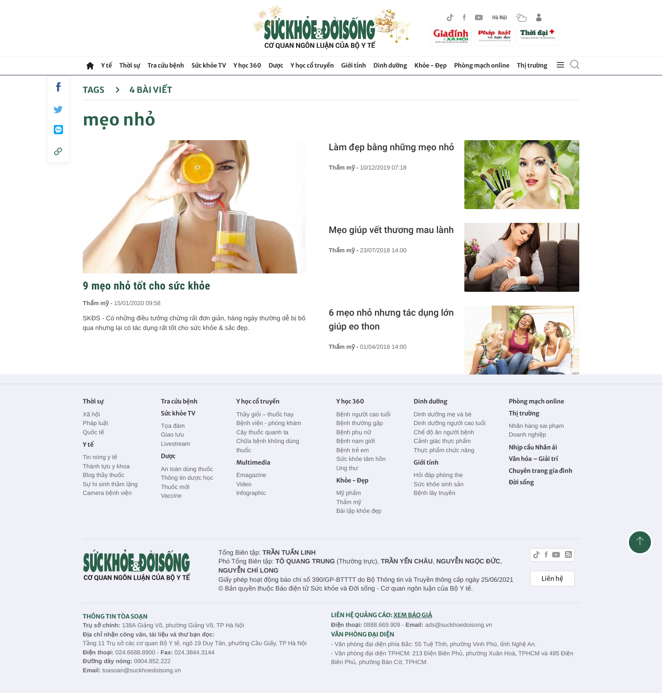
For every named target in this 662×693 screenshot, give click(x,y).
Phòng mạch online (481, 65)
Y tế (106, 65)
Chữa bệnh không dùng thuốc (267, 445)
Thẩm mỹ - (98, 303)
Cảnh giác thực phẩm (442, 440)
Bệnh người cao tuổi (363, 414)
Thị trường (532, 65)
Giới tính (353, 65)
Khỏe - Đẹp (431, 65)
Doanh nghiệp (527, 434)
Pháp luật (95, 423)
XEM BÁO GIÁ (413, 615)
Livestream (175, 443)
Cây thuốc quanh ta (262, 432)
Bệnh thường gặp (359, 423)
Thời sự (129, 65)
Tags (101, 90)
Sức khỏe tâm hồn (361, 458)
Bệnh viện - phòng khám (268, 423)
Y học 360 (248, 65)
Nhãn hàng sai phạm (536, 425)
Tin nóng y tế (100, 457)
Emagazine (251, 474)
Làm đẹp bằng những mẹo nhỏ (391, 147)
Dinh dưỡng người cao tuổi (449, 423)
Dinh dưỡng (390, 65)
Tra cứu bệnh (166, 65)
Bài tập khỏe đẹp (358, 510)
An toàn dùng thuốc (187, 469)
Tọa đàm (173, 425)
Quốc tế (93, 432)
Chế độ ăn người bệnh (444, 432)
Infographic (251, 492)
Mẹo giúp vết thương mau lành (391, 229)
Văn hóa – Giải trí (533, 458)
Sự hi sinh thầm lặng (110, 484)
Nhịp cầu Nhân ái (533, 447)
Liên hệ (552, 578)
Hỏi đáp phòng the (438, 474)
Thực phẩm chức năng (444, 450)
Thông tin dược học (187, 477)
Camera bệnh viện (107, 492)
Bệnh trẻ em (352, 450)
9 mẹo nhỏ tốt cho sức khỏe (146, 285)
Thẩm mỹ (348, 502)
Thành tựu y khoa (106, 466)
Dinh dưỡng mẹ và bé (443, 414)
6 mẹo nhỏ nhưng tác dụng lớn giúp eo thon (391, 319)
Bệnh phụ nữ (353, 432)
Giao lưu (172, 434)
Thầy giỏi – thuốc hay (265, 414)
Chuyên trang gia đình (540, 470)
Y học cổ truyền (312, 65)
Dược (275, 65)
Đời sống (521, 482)
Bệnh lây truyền (435, 492)
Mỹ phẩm (348, 492)
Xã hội (91, 414)
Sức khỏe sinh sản (438, 484)
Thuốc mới (175, 486)
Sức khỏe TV (208, 65)
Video (243, 484)
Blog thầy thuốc (103, 474)
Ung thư (347, 468)
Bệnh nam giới (355, 440)
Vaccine (171, 495)
